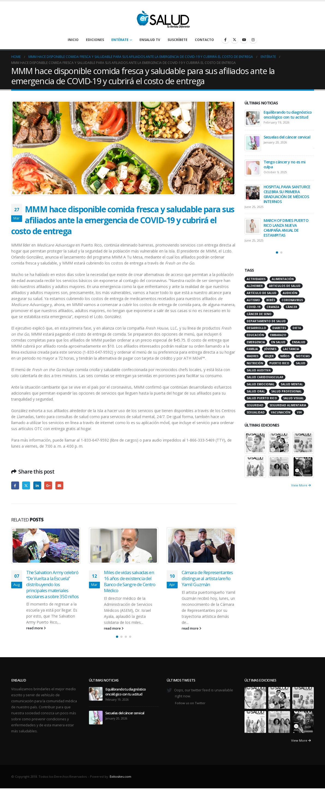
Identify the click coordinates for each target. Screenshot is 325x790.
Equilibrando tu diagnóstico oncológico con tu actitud (288, 115)
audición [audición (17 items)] (290, 293)
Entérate (120, 39)
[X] (234, 39)
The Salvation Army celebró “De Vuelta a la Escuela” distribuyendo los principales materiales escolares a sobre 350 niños (52, 584)
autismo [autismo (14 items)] (253, 300)
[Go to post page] (46, 545)
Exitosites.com (120, 776)
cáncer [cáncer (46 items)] (291, 307)
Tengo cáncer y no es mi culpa (285, 164)
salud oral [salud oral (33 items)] (256, 391)
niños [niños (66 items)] (285, 356)
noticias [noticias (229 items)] (303, 356)
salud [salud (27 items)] (300, 363)
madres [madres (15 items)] (252, 356)
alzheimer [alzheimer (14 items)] (255, 286)
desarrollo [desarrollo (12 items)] (256, 328)
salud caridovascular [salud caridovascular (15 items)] (265, 377)
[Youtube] (244, 39)
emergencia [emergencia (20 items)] (256, 342)
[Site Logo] (162, 18)
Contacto (204, 39)
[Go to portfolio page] (255, 442)
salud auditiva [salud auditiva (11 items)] (259, 370)
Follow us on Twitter (190, 703)
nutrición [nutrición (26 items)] (255, 363)
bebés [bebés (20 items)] (270, 300)
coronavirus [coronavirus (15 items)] (292, 300)
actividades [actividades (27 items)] (256, 279)
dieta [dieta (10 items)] (297, 328)
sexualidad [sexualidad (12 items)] (256, 412)
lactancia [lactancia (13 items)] (291, 349)
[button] (117, 636)
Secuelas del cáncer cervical (287, 137)
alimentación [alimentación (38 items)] (283, 279)
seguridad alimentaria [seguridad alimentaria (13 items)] (288, 405)
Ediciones (95, 39)
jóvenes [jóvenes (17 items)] (270, 349)
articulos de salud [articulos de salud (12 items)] (284, 286)
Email (59, 485)
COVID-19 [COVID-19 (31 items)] (253, 307)
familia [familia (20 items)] (252, 349)
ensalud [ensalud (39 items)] (298, 342)
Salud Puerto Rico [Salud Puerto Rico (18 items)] (262, 398)
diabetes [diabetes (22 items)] (279, 328)
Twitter (26, 485)
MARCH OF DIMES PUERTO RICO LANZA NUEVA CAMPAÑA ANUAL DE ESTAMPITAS (286, 228)
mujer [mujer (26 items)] (269, 356)
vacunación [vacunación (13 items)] (280, 412)
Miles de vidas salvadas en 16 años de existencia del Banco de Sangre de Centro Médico (130, 581)
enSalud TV (149, 39)
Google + (48, 485)
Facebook (15, 485)
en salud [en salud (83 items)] (278, 342)
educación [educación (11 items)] (255, 335)
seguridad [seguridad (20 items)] (255, 405)
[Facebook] (225, 39)
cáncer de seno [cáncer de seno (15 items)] (259, 314)
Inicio (73, 39)
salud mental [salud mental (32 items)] (292, 384)
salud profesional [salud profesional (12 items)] (286, 391)
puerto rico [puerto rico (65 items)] (279, 363)
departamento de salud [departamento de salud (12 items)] (266, 321)
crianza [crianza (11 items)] (273, 307)
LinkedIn (37, 485)
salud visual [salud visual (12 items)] (293, 398)
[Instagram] (253, 39)
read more (36, 628)
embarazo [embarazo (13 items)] (278, 335)
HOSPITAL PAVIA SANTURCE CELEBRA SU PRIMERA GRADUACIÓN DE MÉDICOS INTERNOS (287, 194)
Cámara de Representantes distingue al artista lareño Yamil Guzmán (207, 578)
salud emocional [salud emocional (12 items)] (261, 384)
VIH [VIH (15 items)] (299, 412)
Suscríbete (177, 39)
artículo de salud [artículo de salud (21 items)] (261, 293)
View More (301, 485)
